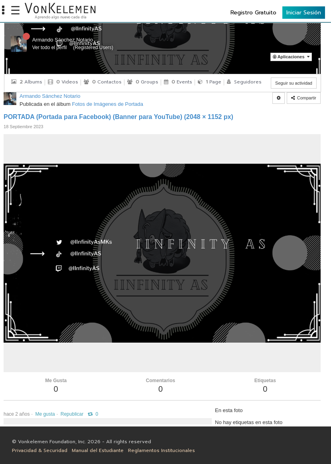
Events (178, 81)
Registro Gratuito (253, 12)
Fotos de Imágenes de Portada (108, 104)
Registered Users (93, 47)
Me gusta (45, 414)
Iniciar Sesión (303, 12)
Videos (63, 81)
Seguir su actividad (293, 83)
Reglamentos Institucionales (161, 450)
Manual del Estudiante (98, 450)
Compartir (303, 97)
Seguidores (244, 81)
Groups (142, 81)
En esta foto (228, 410)
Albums (26, 81)
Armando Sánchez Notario (62, 40)
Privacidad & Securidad (39, 450)
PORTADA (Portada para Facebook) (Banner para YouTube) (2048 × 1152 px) (118, 116)
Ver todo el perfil (49, 47)
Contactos (103, 81)
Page (209, 81)
